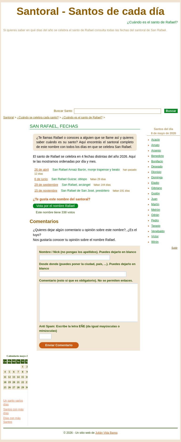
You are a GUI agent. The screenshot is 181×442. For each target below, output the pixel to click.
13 (13, 376)
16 (27, 376)
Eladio (155, 183)
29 (22, 387)
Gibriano (156, 188)
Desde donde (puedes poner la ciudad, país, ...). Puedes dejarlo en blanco (87, 266)
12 (9, 376)
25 (5, 387)
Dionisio (156, 172)
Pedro (155, 220)
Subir (174, 247)
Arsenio (156, 150)
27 (13, 387)
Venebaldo (158, 231)
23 (27, 382)
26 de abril (41, 169)
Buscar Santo (63, 111)
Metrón (155, 209)
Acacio (155, 139)
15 (22, 376)
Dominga (157, 177)
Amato (155, 145)
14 (18, 376)
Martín (155, 204)
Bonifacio (157, 161)
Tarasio (155, 225)
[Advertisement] (90, 73)
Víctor (155, 236)
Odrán (155, 215)
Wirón (155, 242)
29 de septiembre (46, 184)
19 (9, 382)
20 (13, 382)
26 (9, 387)
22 (22, 382)
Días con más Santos (12, 420)
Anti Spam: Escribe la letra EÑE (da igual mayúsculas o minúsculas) (79, 328)
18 (5, 382)
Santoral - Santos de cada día (90, 11)
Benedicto (157, 156)
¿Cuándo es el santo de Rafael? (152, 22)
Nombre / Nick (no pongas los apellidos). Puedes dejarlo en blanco (87, 252)
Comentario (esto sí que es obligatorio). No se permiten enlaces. (86, 280)
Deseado (157, 166)
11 (5, 376)
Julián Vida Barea (106, 432)
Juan (154, 199)
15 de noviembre (45, 190)
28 (18, 387)
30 (27, 387)
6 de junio (41, 179)
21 (18, 382)
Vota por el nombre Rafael (55, 206)
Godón (155, 193)
